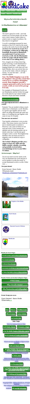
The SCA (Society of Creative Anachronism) (16, 335)
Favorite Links (17, 13)
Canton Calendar (10, 10)
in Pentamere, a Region (23, 327)
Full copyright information (19, 388)
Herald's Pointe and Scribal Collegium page (14, 255)
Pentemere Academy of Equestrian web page (15, 268)
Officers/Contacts (21, 10)
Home (3, 10)
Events (3, 13)
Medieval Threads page (9, 264)
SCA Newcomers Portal (16, 364)
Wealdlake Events (22, 309)
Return (4, 30)
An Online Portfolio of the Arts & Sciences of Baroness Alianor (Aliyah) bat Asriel (16, 350)
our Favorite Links (16, 318)
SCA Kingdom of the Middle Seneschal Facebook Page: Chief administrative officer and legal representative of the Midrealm (16, 369)
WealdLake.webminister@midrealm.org (14, 173)
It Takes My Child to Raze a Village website (14, 272)
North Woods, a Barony (9, 327)
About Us (9, 13)
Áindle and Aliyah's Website (16, 345)
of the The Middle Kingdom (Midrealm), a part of (16, 331)
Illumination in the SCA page (10, 99)
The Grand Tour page (8, 259)
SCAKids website (16, 355)
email (10, 300)
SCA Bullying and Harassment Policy (16, 374)
